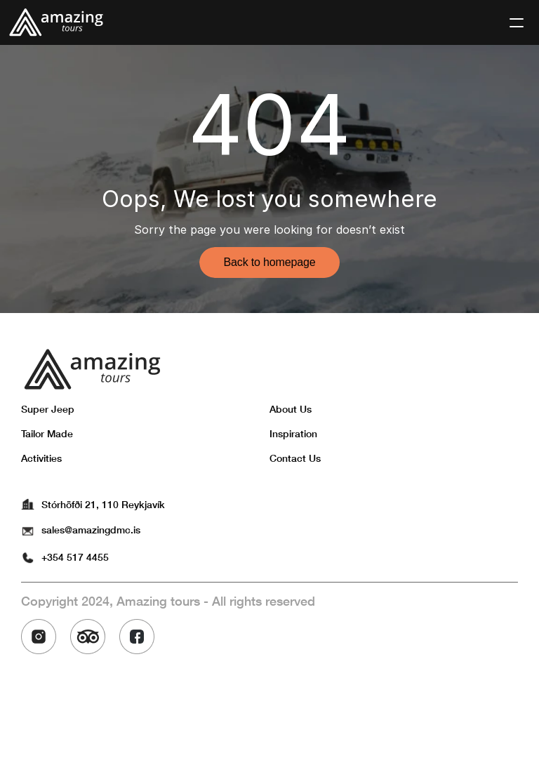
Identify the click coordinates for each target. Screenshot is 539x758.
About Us (291, 409)
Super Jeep (47, 409)
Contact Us (295, 458)
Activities (41, 458)
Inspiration (293, 433)
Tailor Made (47, 433)
